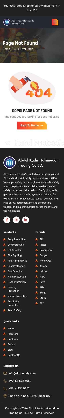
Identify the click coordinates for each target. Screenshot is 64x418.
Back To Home (32, 125)
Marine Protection (17, 296)
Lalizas (43, 271)
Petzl (42, 282)
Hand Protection (17, 276)
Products (13, 339)
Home (11, 328)
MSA (42, 276)
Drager (43, 255)
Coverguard (46, 250)
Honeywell (45, 260)
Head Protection (17, 282)
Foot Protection (16, 266)
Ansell (43, 244)
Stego (43, 292)
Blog (10, 349)
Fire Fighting (15, 255)
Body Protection (17, 239)
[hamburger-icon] (55, 22)
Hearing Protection (13, 289)
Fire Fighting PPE (17, 260)
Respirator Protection (13, 303)
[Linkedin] (25, 219)
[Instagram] (16, 219)
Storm (43, 298)
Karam (43, 266)
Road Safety (14, 310)
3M (41, 239)
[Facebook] (6, 219)
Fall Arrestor (14, 250)
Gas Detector (15, 271)
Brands (12, 344)
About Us (13, 333)
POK (42, 287)
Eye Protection (16, 244)
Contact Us (14, 355)
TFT (42, 303)
